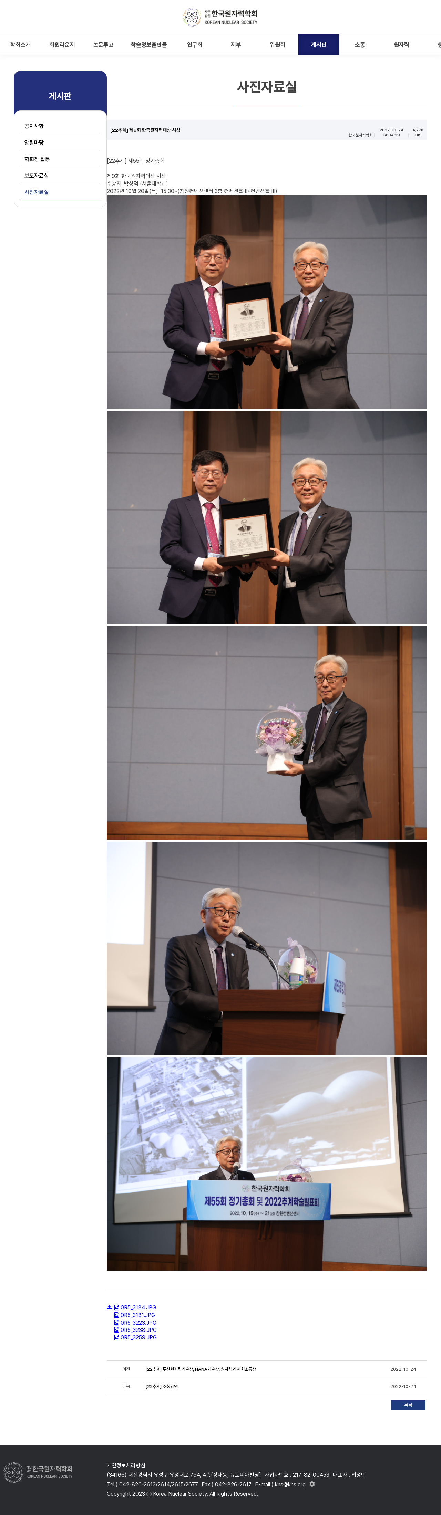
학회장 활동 (37, 159)
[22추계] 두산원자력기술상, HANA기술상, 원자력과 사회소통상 (200, 1369)
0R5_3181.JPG (138, 1315)
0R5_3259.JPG (139, 1337)
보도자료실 (36, 175)
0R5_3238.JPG (139, 1330)
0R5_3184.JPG (138, 1307)
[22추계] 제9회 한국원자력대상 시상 (145, 130)
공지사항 (34, 126)
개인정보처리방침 (126, 1465)
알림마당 (34, 142)
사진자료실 (36, 192)
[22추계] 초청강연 (162, 1386)
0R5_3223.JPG (138, 1322)
